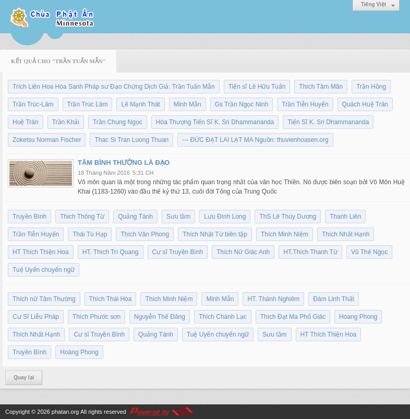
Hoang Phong (358, 316)
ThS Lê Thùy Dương (287, 216)
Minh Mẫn (187, 104)
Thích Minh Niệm (284, 234)
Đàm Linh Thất (333, 299)
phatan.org (65, 412)
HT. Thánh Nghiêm (273, 299)
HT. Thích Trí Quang (110, 252)
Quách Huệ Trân (365, 104)
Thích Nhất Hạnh (345, 234)
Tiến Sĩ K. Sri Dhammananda (328, 122)
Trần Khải (65, 122)
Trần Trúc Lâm (87, 104)
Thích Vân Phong (144, 234)
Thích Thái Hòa (110, 299)
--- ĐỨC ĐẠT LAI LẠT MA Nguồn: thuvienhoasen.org (255, 139)
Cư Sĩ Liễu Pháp (36, 316)
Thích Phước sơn (96, 316)
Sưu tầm (178, 216)
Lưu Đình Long (225, 216)
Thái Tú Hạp (90, 234)
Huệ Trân (26, 122)
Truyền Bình (29, 216)
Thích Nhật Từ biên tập (215, 234)
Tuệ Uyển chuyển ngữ (44, 269)
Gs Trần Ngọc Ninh (242, 104)
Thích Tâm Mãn (321, 86)
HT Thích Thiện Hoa (41, 252)
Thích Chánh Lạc (223, 316)
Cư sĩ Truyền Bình (177, 252)
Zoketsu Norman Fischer (47, 139)
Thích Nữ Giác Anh (243, 252)
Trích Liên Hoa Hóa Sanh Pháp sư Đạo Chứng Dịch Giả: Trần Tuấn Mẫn (114, 86)
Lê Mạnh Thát (140, 104)
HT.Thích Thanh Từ (310, 252)
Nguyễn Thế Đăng (159, 316)
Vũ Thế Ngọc (369, 252)
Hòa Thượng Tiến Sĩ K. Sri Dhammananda (215, 122)
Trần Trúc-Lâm (33, 104)
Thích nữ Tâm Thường (44, 299)
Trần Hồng (371, 86)
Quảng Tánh (135, 216)
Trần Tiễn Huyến (305, 104)
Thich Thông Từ (82, 216)
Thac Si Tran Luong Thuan (131, 139)
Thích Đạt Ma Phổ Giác (292, 316)
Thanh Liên (345, 216)
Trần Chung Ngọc (117, 122)
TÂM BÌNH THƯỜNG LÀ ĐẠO (124, 162)
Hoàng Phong (79, 352)
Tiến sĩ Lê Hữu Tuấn (257, 86)
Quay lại (24, 377)
